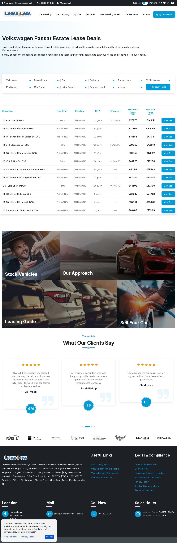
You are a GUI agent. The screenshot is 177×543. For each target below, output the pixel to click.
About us (90, 14)
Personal (153, 3)
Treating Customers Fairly (147, 486)
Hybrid (77, 14)
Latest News (131, 14)
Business (137, 3)
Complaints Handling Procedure (150, 473)
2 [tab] (87, 426)
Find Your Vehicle (158, 87)
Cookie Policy (10, 537)
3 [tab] (91, 426)
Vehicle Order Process (101, 477)
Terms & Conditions (144, 490)
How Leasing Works (110, 14)
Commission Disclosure (146, 464)
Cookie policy (141, 468)
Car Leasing (45, 14)
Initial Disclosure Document (148, 477)
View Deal (168, 120)
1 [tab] (83, 426)
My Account (65, 3)
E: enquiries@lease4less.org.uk (68, 514)
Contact (147, 14)
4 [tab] (94, 426)
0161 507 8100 (47, 3)
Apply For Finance (164, 15)
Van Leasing (62, 14)
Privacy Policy (142, 481)
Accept (49, 537)
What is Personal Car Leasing (104, 473)
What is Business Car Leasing (105, 468)
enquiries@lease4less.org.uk (19, 3)
